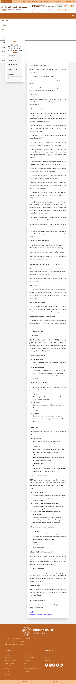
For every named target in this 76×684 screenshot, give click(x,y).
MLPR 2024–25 (12, 60)
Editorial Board (12, 69)
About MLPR (12, 55)
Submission (11, 74)
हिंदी (74, 1)
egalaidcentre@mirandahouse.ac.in (40, 614)
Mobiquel (57, 682)
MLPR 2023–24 (12, 65)
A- (10, 1)
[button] (51, 1)
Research (15, 41)
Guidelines (11, 79)
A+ (3, 1)
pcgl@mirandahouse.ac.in (37, 612)
